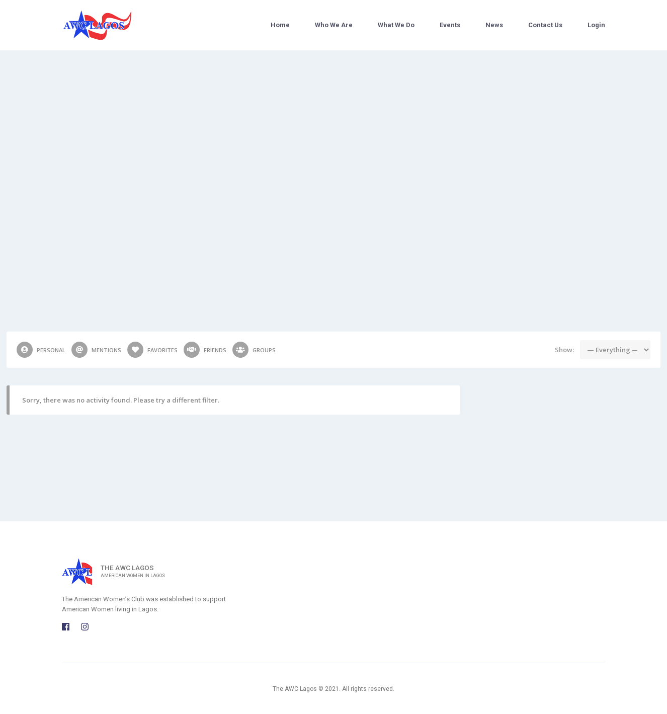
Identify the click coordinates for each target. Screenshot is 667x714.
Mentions (96, 350)
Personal (41, 350)
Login (596, 25)
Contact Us (545, 25)
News (494, 25)
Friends (205, 350)
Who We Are (334, 25)
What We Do (396, 25)
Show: (564, 350)
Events (450, 25)
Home (280, 25)
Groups (254, 350)
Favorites (152, 350)
